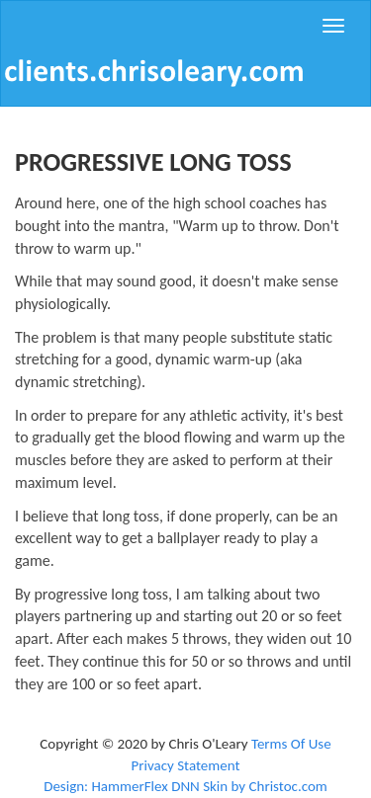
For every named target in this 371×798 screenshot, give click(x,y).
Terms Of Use (291, 744)
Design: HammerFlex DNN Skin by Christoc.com (185, 786)
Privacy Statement (185, 765)
